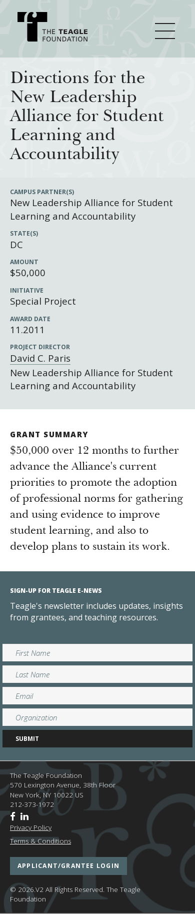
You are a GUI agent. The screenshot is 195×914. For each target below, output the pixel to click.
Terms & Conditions (40, 840)
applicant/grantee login (69, 865)
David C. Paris (40, 358)
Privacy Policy (31, 827)
